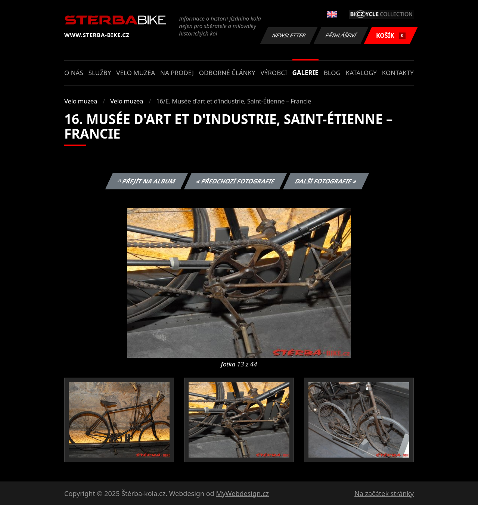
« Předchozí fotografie (235, 181)
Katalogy (361, 72)
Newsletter (288, 35)
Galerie (305, 72)
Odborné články (227, 72)
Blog (332, 72)
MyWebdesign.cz (242, 493)
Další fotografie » (326, 181)
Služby (100, 72)
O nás (73, 72)
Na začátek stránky (384, 493)
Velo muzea (135, 72)
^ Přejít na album (146, 181)
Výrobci (273, 72)
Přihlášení (341, 35)
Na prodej (177, 72)
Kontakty (398, 72)
